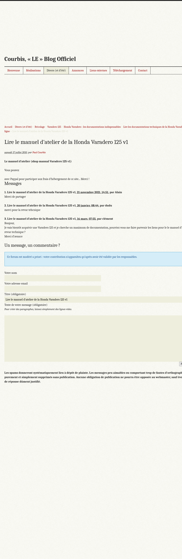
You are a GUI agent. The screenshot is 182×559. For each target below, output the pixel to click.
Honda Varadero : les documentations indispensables (92, 126)
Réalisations (33, 70)
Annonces (78, 70)
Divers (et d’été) (56, 70)
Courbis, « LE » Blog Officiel (40, 59)
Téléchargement (122, 70)
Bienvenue (13, 70)
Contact (142, 70)
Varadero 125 (54, 126)
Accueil (8, 126)
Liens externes (98, 70)
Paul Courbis (39, 152)
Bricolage (40, 126)
